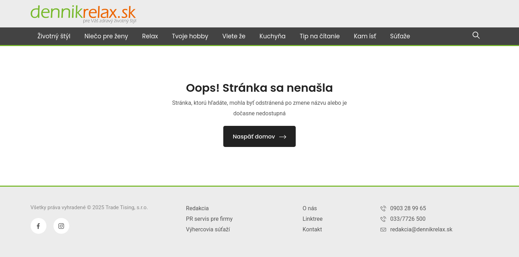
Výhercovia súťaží (208, 229)
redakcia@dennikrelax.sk (421, 229)
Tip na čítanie (320, 36)
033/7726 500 (408, 219)
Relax (150, 36)
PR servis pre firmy (209, 219)
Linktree (313, 219)
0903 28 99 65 (408, 208)
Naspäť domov (259, 137)
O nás (310, 208)
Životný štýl (54, 36)
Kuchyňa (273, 36)
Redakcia (197, 208)
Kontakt (312, 229)
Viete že (233, 36)
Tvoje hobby (190, 36)
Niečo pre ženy (106, 36)
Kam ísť (365, 36)
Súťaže (400, 36)
